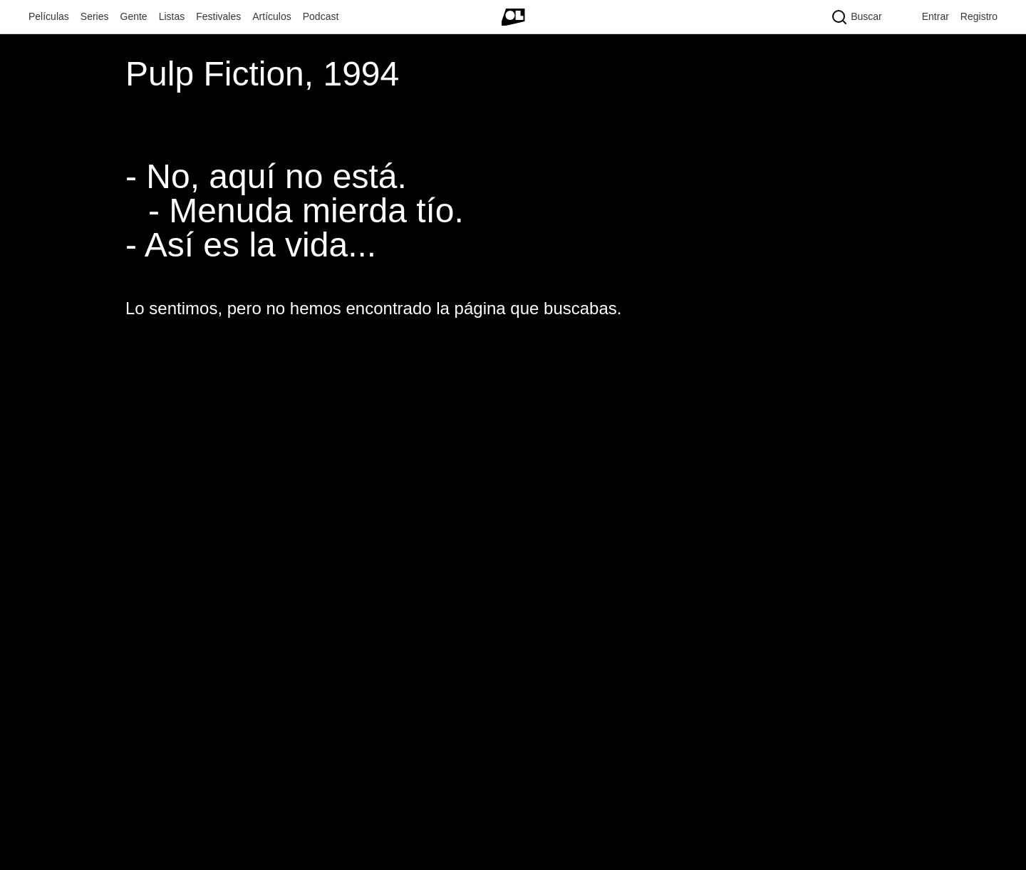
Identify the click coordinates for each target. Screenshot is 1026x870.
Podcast (321, 16)
